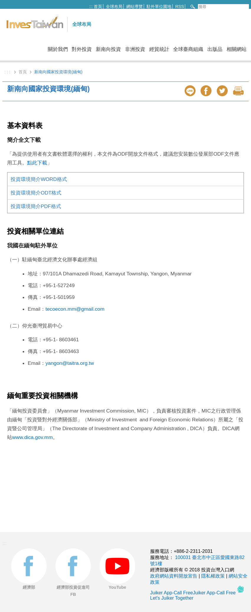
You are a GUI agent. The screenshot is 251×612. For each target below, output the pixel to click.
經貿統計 (159, 49)
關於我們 (58, 49)
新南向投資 (108, 49)
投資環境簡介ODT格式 (36, 193)
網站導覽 (134, 6)
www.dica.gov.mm (32, 437)
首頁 (98, 6)
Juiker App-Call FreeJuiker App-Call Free (193, 592)
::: (91, 6)
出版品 (214, 49)
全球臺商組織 (188, 49)
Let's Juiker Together (171, 598)
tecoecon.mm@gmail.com (74, 309)
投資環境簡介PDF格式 (36, 206)
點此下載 (37, 163)
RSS (179, 6)
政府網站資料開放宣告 (173, 575)
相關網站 (237, 49)
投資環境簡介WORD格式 (39, 179)
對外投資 (82, 49)
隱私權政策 (213, 575)
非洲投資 (135, 49)
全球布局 (114, 6)
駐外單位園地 (159, 6)
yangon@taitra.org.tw (69, 363)
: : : (7, 71)
